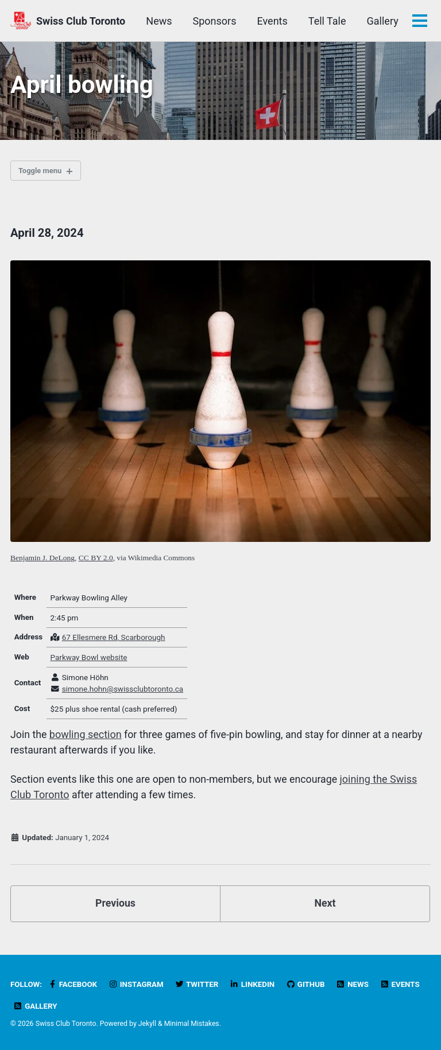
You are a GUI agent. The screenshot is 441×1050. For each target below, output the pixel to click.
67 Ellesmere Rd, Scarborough (114, 640)
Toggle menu (41, 172)
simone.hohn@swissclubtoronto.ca (123, 691)
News (211, 21)
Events (324, 21)
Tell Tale (379, 21)
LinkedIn (254, 985)
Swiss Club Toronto (80, 21)
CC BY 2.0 (96, 560)
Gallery (35, 1006)
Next (325, 906)
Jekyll (147, 1024)
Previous (115, 906)
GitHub (308, 985)
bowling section (86, 738)
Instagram (137, 985)
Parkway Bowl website (89, 660)
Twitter (198, 985)
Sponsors (266, 21)
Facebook (73, 985)
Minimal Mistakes (192, 1024)
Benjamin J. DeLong (42, 560)
